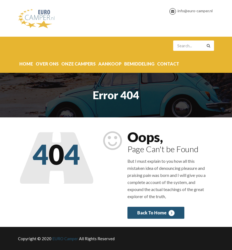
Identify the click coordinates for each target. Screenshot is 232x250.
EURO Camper (65, 238)
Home (26, 63)
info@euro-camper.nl (195, 10)
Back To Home (156, 213)
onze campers (78, 63)
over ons (47, 63)
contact (168, 63)
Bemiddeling (139, 63)
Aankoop (109, 63)
